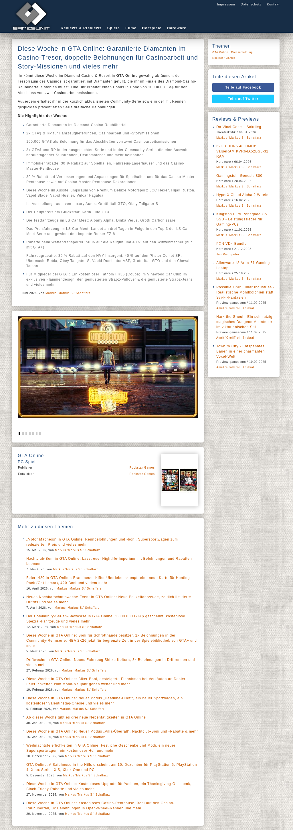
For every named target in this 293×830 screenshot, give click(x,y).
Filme (130, 28)
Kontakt (273, 4)
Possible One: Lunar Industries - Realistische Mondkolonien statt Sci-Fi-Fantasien (245, 292)
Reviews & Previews (81, 28)
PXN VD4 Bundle (231, 244)
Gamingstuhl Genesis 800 (239, 176)
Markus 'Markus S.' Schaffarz (67, 293)
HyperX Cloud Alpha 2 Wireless (244, 195)
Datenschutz (251, 4)
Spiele (113, 28)
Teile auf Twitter (243, 99)
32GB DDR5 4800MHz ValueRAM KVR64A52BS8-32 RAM (242, 151)
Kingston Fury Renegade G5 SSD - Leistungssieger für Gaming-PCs (241, 219)
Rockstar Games (142, 467)
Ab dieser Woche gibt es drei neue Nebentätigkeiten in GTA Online (86, 717)
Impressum (226, 4)
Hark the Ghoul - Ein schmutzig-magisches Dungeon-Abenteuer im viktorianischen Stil (245, 322)
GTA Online (220, 52)
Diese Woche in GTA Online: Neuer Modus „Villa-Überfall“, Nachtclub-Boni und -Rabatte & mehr (112, 731)
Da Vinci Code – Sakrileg (238, 127)
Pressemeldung (242, 52)
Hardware (176, 28)
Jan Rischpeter (227, 254)
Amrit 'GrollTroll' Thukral (235, 308)
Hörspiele (151, 28)
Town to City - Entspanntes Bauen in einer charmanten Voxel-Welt (240, 351)
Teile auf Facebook (243, 87)
